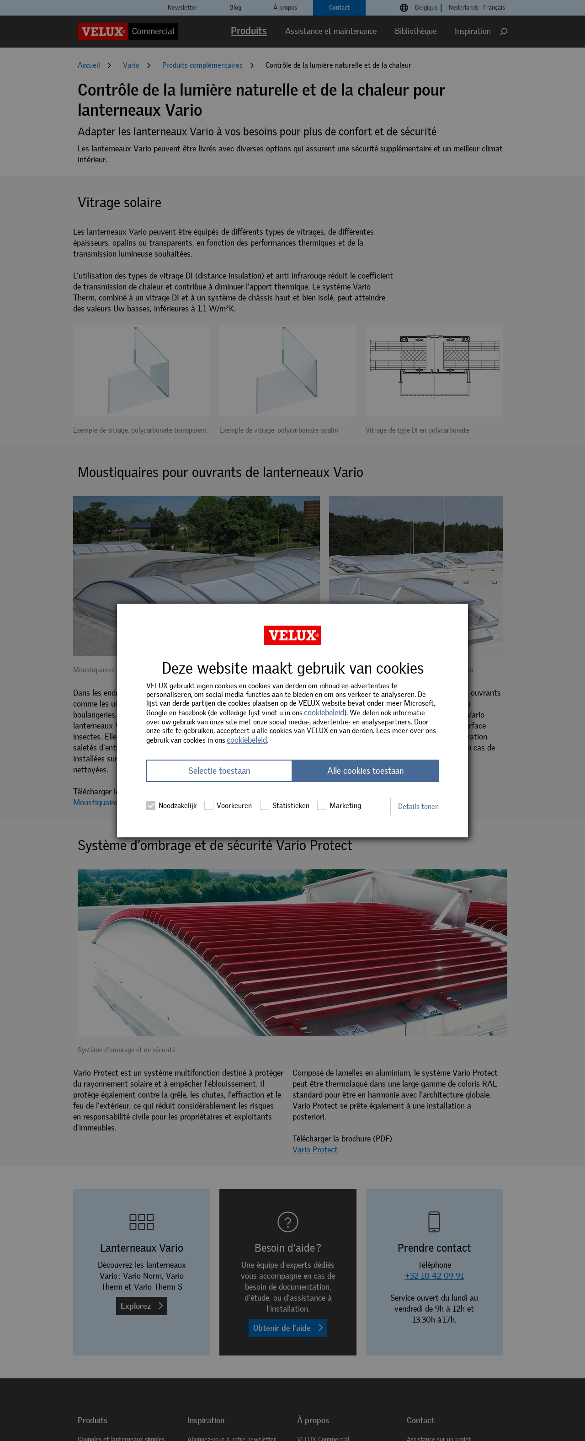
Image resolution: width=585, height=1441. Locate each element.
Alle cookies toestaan (365, 771)
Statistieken (284, 805)
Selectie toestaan (219, 771)
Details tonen (418, 806)
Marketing (339, 805)
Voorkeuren (228, 805)
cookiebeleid (324, 712)
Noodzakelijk (171, 805)
